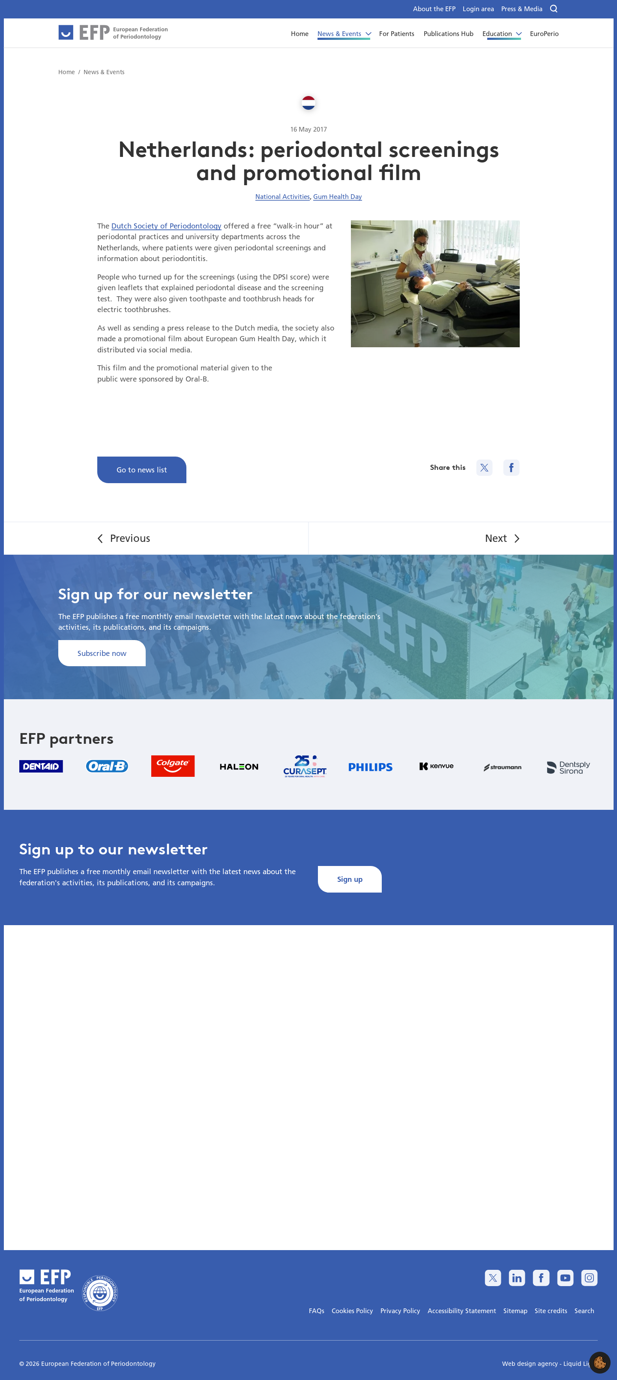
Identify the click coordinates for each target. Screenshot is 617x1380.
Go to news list (142, 469)
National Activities (282, 196)
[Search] (554, 9)
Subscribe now (102, 653)
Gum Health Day (337, 196)
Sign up (349, 879)
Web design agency (531, 1364)
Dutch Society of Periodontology (166, 225)
